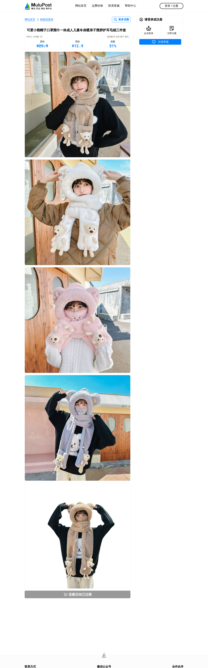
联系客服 (114, 5)
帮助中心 (130, 5)
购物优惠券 (46, 19)
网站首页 (80, 5)
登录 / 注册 (171, 5)
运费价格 (97, 5)
